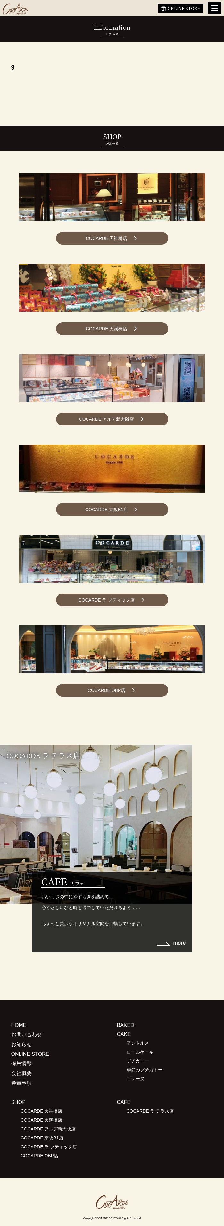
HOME (19, 1025)
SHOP (18, 1102)
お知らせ (21, 1044)
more (179, 943)
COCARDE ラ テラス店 (150, 1111)
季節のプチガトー (144, 1069)
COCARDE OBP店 (106, 690)
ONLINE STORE (184, 8)
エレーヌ (136, 1078)
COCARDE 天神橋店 (107, 238)
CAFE (124, 1102)
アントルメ (138, 1043)
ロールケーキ (140, 1051)
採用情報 (21, 1063)
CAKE (124, 1034)
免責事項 (21, 1083)
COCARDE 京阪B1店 (106, 509)
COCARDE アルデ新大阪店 (106, 419)
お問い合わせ (26, 1034)
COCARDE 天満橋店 (107, 328)
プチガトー (138, 1060)
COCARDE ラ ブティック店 (107, 599)
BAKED (125, 1025)
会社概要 (21, 1073)
